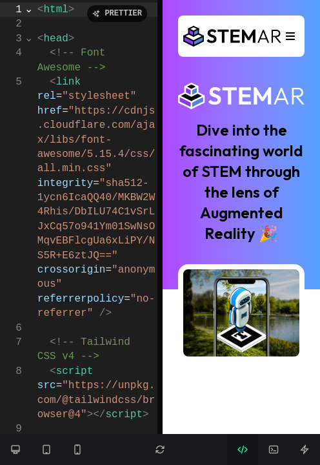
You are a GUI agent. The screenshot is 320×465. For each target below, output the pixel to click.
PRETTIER (117, 13)
